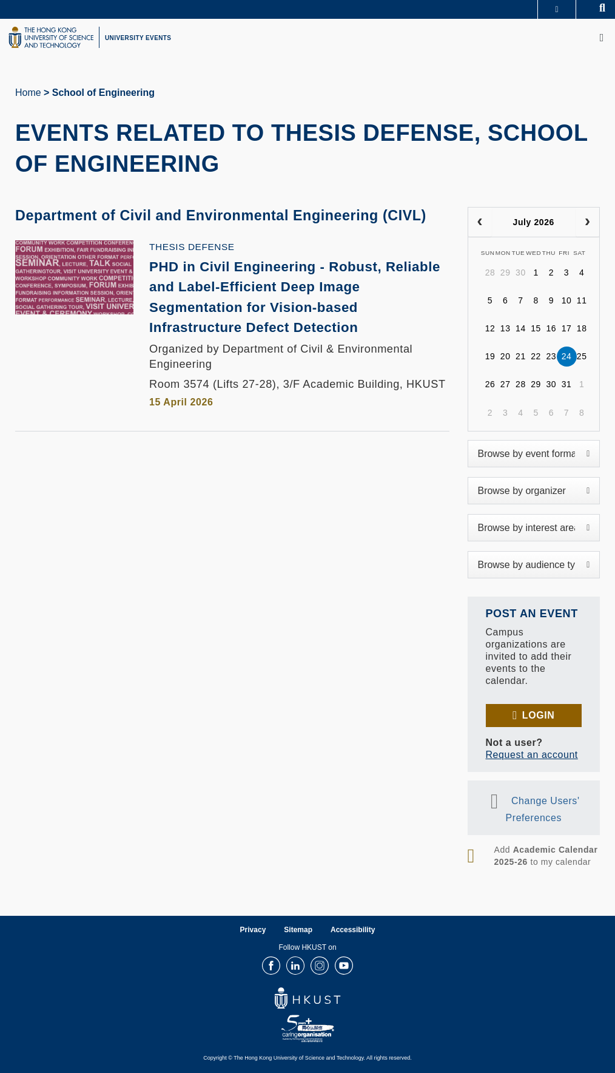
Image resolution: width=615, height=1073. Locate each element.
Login (538, 715)
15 (536, 328)
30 (521, 272)
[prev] (480, 222)
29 (505, 272)
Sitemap (298, 930)
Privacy (253, 930)
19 (490, 356)
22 (536, 356)
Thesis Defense (192, 247)
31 (567, 384)
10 (567, 300)
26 (490, 384)
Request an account (532, 755)
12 (490, 328)
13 (505, 328)
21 (521, 356)
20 (505, 356)
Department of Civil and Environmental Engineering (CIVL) (231, 215)
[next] (587, 222)
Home (28, 92)
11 (582, 300)
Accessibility (353, 930)
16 (551, 328)
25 (582, 356)
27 (505, 384)
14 (521, 328)
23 (551, 356)
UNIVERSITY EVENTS (138, 38)
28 (490, 272)
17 (567, 328)
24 (567, 356)
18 (582, 328)
